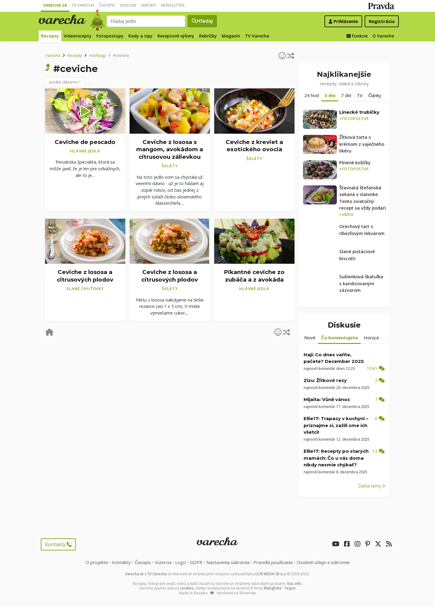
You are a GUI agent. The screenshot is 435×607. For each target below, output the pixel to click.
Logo (180, 562)
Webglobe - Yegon (279, 588)
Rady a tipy (140, 36)
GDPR (196, 562)
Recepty (50, 36)
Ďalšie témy (371, 486)
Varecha (52, 55)
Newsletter (173, 5)
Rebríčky (208, 36)
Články (374, 95)
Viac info (294, 583)
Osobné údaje (323, 562)
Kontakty (58, 544)
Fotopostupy (110, 36)
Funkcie (357, 36)
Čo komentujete (339, 338)
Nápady (148, 5)
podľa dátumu (63, 82)
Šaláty (170, 165)
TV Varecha (83, 5)
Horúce (371, 338)
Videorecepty (78, 36)
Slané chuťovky (85, 288)
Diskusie (128, 5)
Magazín (231, 36)
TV (359, 95)
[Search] (146, 21)
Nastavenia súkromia (228, 562)
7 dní (346, 95)
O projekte (96, 562)
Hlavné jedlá (85, 151)
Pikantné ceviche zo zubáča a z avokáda (254, 276)
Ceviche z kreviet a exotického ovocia (254, 146)
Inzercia (163, 562)
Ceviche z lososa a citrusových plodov (85, 276)
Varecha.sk (55, 5)
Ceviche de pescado (85, 142)
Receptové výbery (175, 36)
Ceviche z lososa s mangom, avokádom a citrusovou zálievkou (169, 149)
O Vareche (383, 36)
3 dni (329, 95)
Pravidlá (273, 562)
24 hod (311, 95)
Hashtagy (97, 55)
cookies (186, 588)
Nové (309, 338)
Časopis (107, 5)
